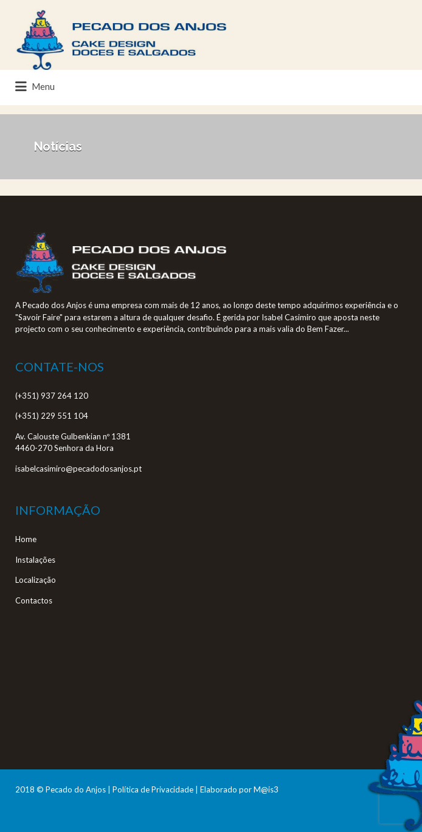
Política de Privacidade (152, 789)
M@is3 (266, 789)
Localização (35, 580)
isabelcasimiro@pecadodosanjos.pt (78, 468)
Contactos (33, 600)
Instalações (35, 560)
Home (25, 539)
